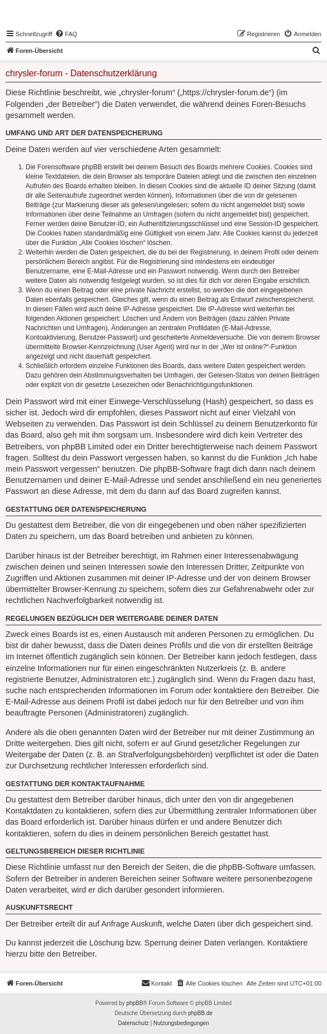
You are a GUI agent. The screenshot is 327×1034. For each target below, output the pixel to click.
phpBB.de (200, 1013)
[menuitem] (66, 34)
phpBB (134, 1003)
